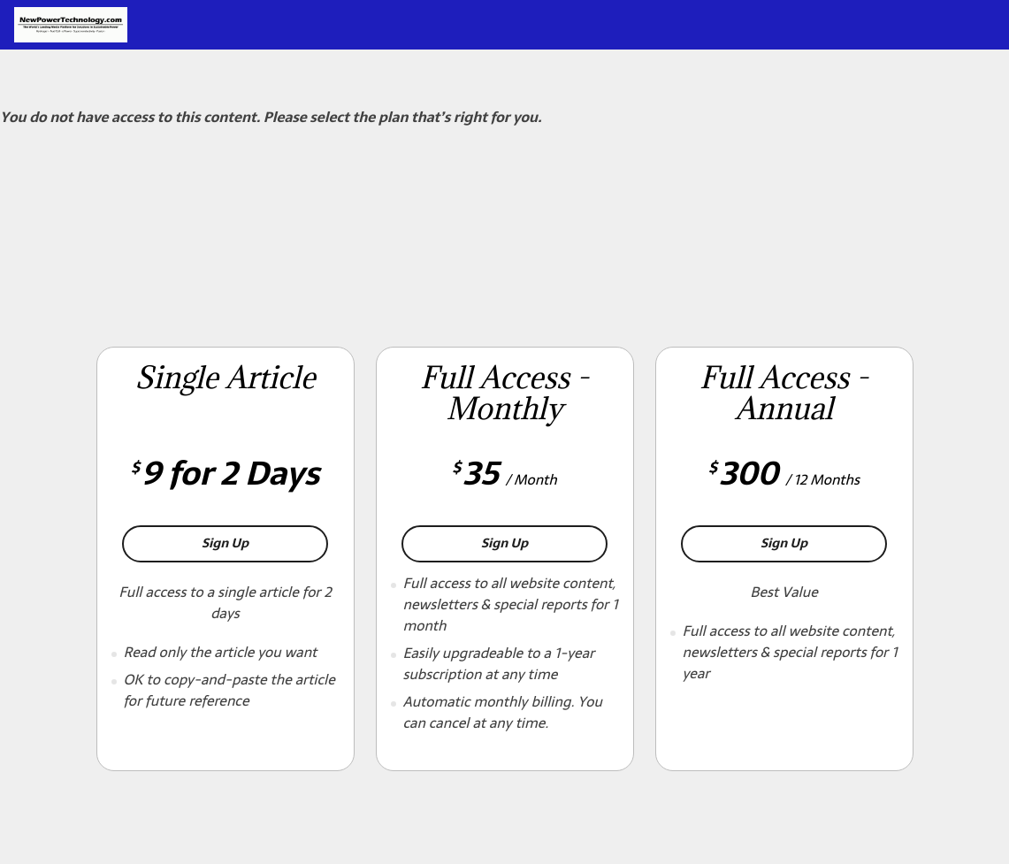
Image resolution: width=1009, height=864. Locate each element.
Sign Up (265, 542)
